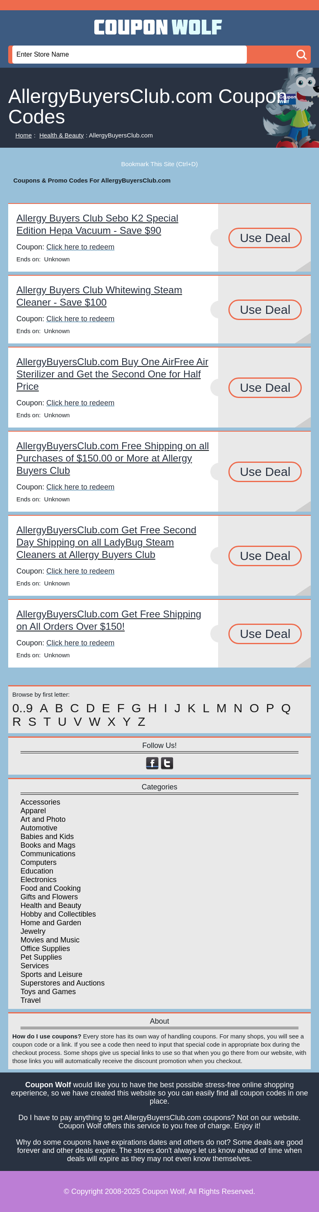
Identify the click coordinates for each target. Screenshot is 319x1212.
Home (24, 135)
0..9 (22, 708)
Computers (39, 862)
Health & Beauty (61, 135)
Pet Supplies (41, 957)
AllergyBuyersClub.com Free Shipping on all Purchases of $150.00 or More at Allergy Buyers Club (112, 458)
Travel (31, 1000)
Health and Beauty (51, 905)
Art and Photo (43, 819)
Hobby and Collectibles (58, 914)
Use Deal (265, 238)
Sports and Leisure (51, 974)
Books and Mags (48, 845)
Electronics (39, 880)
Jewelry (33, 931)
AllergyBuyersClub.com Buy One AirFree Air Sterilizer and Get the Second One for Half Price (112, 374)
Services (35, 966)
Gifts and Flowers (49, 897)
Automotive (39, 828)
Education (37, 871)
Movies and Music (50, 940)
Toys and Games (48, 992)
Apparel (33, 811)
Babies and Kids (47, 836)
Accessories (40, 802)
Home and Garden (51, 923)
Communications (48, 854)
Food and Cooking (51, 888)
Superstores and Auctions (63, 983)
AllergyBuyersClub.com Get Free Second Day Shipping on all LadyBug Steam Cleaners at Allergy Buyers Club (106, 542)
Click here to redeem (80, 247)
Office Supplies (45, 948)
